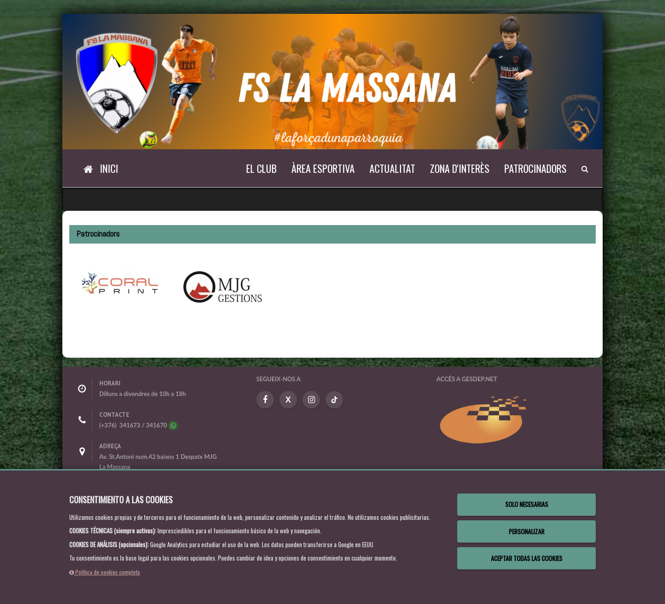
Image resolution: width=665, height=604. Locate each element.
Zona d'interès (460, 168)
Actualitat (392, 168)
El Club (261, 168)
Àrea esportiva (323, 168)
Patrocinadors (535, 168)
